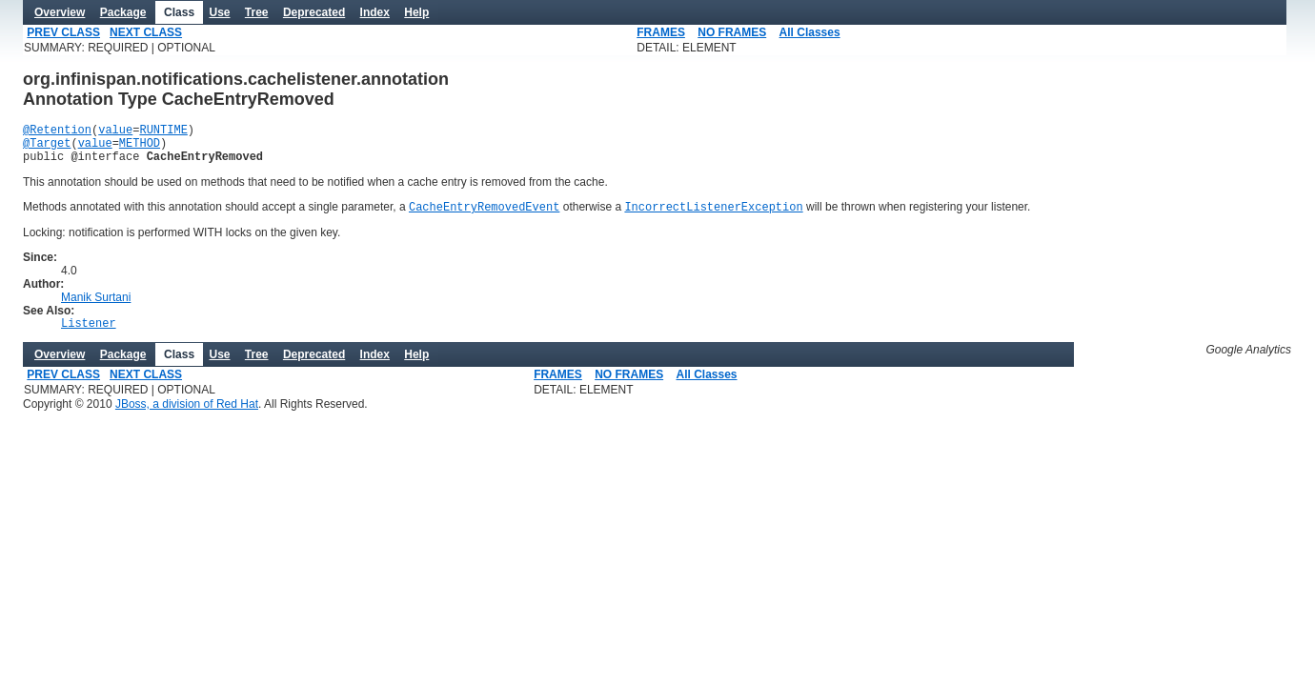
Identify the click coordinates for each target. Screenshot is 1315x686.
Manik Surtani (96, 307)
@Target (47, 148)
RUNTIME (163, 132)
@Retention (57, 132)
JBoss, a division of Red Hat (186, 417)
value (115, 132)
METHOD (139, 148)
